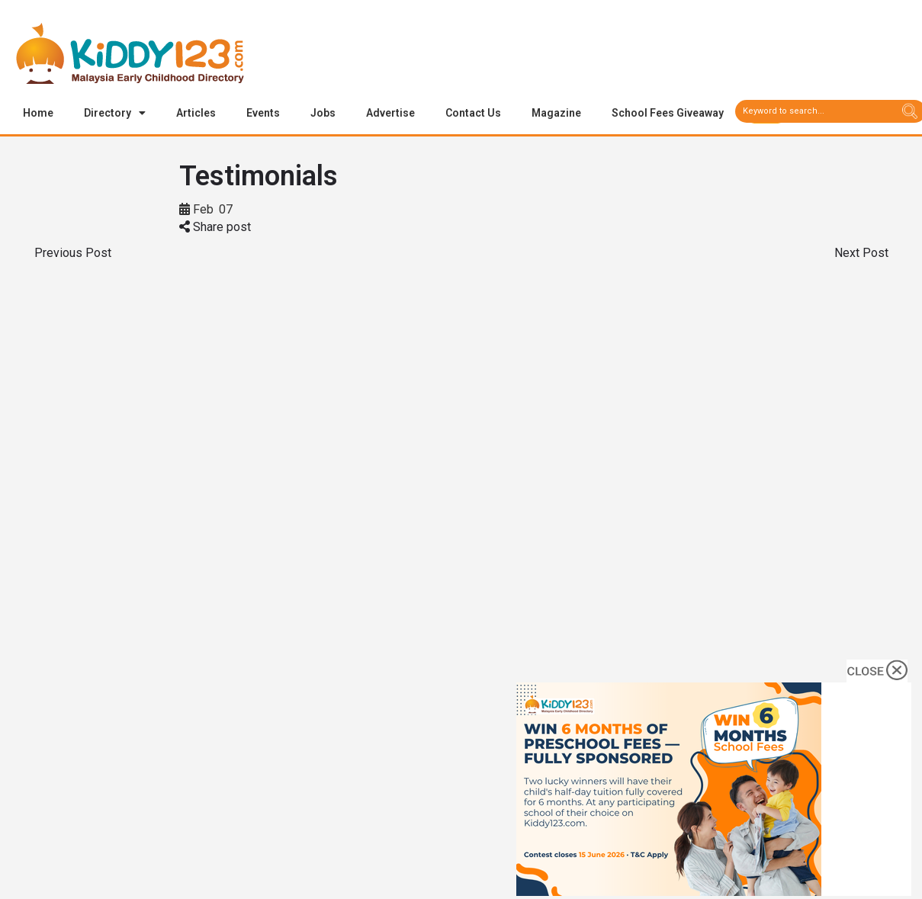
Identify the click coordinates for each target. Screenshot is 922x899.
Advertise (390, 113)
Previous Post (72, 253)
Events (263, 113)
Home (38, 113)
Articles (196, 113)
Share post (215, 227)
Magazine (556, 113)
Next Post (861, 253)
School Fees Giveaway (668, 113)
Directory (115, 113)
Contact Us (473, 113)
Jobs (323, 113)
